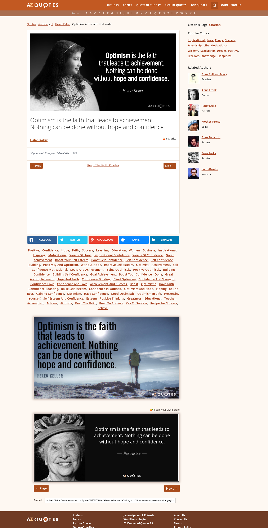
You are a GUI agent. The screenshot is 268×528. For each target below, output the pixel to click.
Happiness (224, 56)
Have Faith (166, 284)
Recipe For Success (163, 303)
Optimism (74, 294)
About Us (179, 515)
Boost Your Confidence (135, 274)
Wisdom (193, 51)
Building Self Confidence (70, 274)
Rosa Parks (209, 153)
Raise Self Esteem (73, 289)
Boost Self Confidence (107, 260)
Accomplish (35, 303)
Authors (113, 5)
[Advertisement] (103, 202)
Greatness (134, 298)
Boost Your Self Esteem (71, 260)
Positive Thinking (112, 298)
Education (119, 250)
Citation (215, 25)
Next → (170, 166)
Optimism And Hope (138, 289)
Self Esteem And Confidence (63, 298)
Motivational (57, 255)
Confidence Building (96, 279)
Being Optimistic (118, 270)
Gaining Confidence (50, 294)
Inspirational (167, 250)
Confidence (50, 250)
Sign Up (236, 5)
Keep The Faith (85, 303)
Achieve (51, 303)
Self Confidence (137, 260)
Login (224, 5)
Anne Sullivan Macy (214, 74)
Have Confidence (96, 294)
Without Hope (91, 265)
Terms (178, 523)
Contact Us (180, 519)
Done (158, 274)
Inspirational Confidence (112, 255)
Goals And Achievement (87, 270)
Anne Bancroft (211, 137)
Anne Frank (209, 90)
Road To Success (111, 303)
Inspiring (39, 255)
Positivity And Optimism (60, 265)
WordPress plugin (135, 519)
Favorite (171, 138)
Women (134, 250)
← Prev (36, 166)
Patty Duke (209, 106)
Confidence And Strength (157, 279)
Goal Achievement (103, 274)
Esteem (91, 298)
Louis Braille (210, 169)
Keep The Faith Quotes (103, 165)
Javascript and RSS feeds (139, 515)
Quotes (31, 24)
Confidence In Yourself (105, 289)
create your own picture (166, 409)
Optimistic (148, 284)
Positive (33, 250)
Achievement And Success (108, 284)
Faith (75, 250)
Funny (219, 40)
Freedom (193, 56)
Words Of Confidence (148, 255)
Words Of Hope (80, 255)
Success (87, 250)
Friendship (195, 45)
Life (206, 45)
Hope (65, 250)
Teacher (170, 298)
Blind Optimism (124, 279)
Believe (103, 308)
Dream (221, 51)
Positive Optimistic (146, 270)
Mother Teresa (211, 121)
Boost (134, 284)
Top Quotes (199, 5)
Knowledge (208, 56)
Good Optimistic (122, 294)
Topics (127, 5)
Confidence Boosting (43, 289)
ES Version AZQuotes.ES (138, 523)
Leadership (207, 51)
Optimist (142, 265)
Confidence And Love (72, 284)
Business (149, 250)
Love (210, 40)
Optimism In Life (149, 294)
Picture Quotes (176, 5)
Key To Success (136, 303)
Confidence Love (42, 284)
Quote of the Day (148, 5)
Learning (102, 250)
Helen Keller (62, 24)
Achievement (161, 265)
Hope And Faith (68, 279)
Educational (152, 298)
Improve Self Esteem (118, 265)
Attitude (66, 303)
